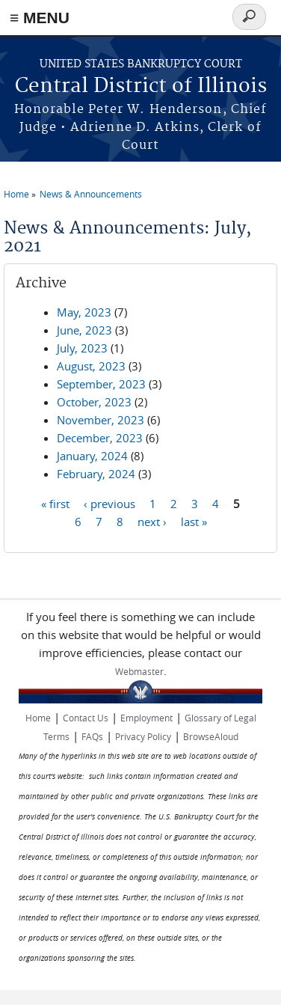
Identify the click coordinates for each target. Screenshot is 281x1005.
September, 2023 (101, 383)
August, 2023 (91, 365)
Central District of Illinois (141, 86)
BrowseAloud (210, 736)
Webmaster (139, 671)
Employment (146, 718)
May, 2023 (84, 312)
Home (16, 194)
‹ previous (109, 502)
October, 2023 (94, 401)
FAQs (92, 736)
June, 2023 (84, 330)
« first (55, 502)
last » (194, 520)
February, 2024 (96, 473)
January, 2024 (92, 455)
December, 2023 (100, 437)
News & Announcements (91, 194)
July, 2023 (82, 347)
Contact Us (85, 718)
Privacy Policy (143, 736)
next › (152, 520)
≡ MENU (40, 17)
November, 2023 (100, 419)
